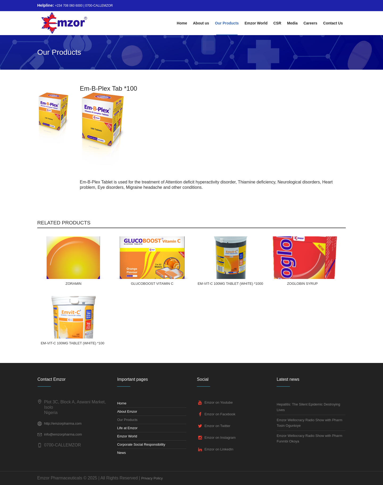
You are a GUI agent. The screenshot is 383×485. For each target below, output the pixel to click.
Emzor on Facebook (220, 414)
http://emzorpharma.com (63, 423)
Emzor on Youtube (219, 402)
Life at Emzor (127, 428)
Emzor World (127, 436)
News (121, 453)
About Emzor (127, 411)
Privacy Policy (152, 478)
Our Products (127, 420)
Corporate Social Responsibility (141, 444)
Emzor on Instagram (220, 438)
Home (121, 403)
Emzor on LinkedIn (219, 449)
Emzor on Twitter (217, 426)
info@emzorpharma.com (63, 434)
